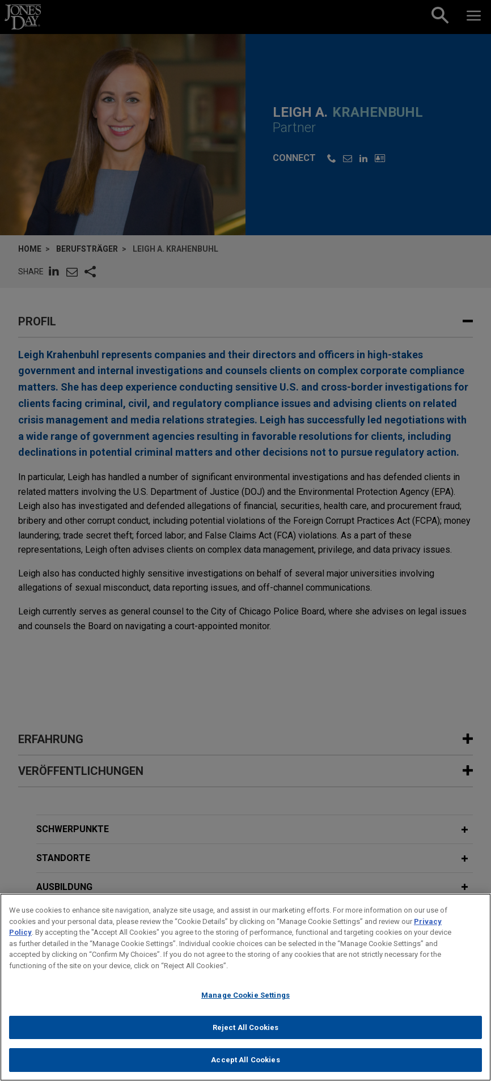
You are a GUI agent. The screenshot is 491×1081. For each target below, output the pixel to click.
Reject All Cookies (245, 1027)
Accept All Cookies (245, 1059)
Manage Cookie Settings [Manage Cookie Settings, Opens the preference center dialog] (245, 995)
